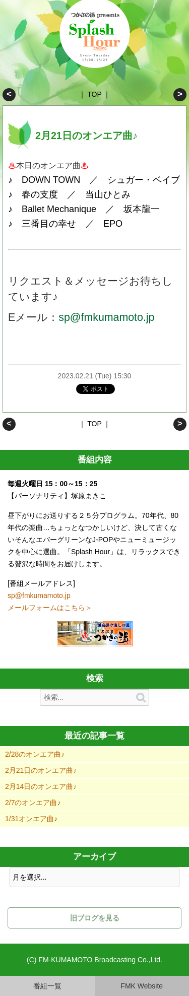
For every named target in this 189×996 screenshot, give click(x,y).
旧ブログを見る (94, 918)
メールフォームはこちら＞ (50, 608)
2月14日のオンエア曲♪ (179, 94)
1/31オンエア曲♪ (31, 819)
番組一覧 (47, 986)
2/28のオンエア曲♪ (9, 94)
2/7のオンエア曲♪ (32, 803)
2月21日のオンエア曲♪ (41, 770)
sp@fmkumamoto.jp (106, 317)
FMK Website (141, 986)
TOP (94, 94)
